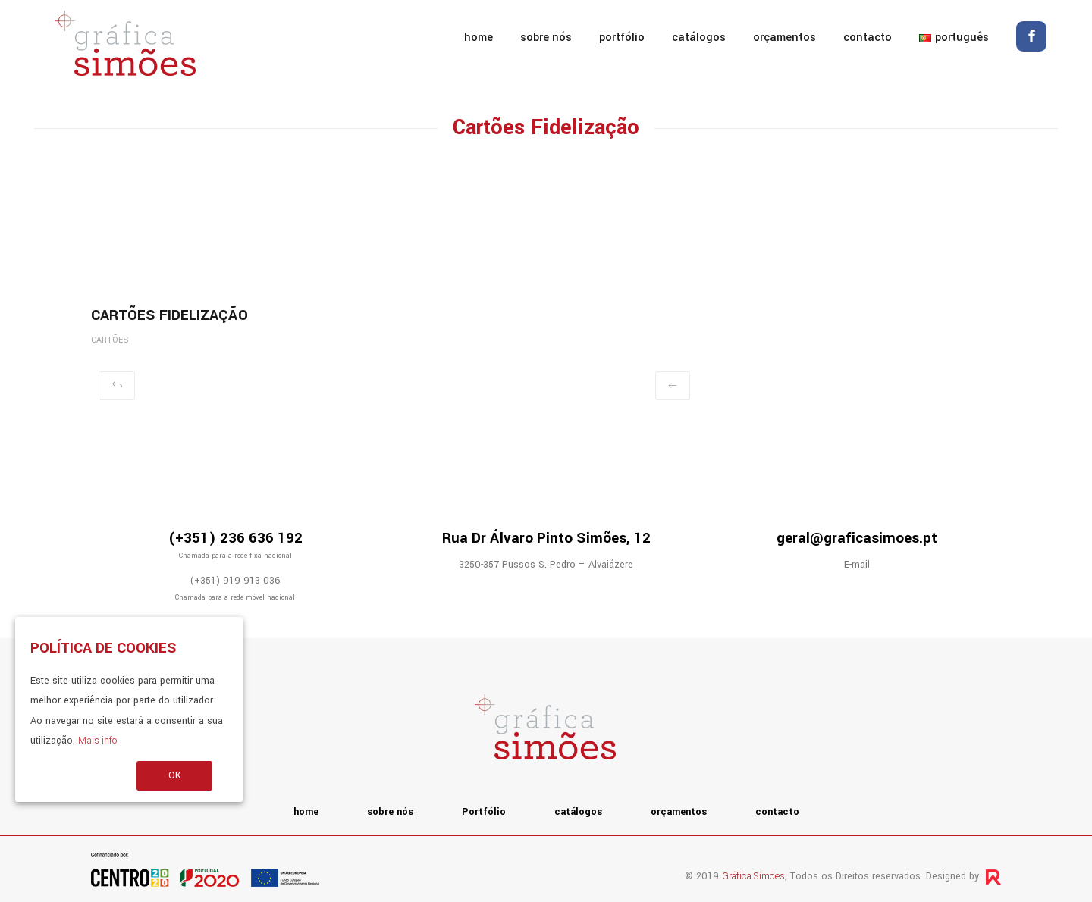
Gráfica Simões (753, 876)
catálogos (699, 37)
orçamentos (784, 37)
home (478, 37)
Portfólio (622, 37)
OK (174, 775)
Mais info (97, 740)
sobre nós (546, 37)
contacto (867, 37)
